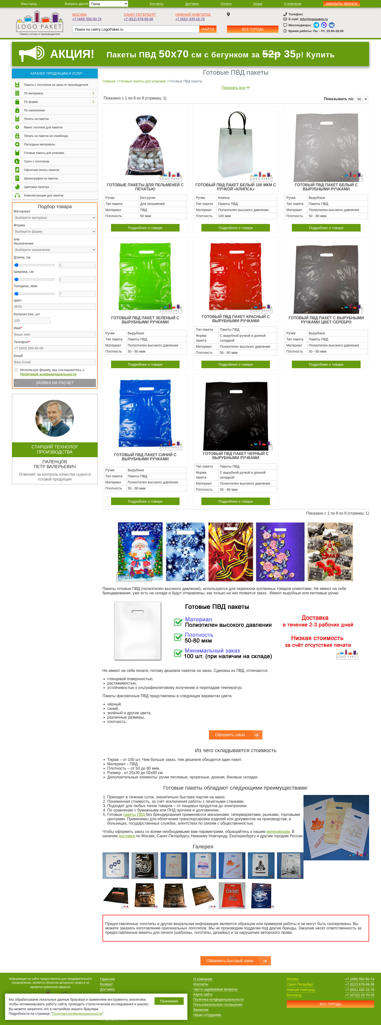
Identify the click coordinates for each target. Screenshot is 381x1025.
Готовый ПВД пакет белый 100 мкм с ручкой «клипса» (236, 187)
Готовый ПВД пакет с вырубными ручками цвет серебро (326, 320)
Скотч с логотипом (36, 161)
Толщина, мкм (25, 286)
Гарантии (107, 979)
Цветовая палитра (36, 187)
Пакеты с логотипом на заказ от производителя (56, 85)
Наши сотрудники (207, 1015)
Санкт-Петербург (140, 15)
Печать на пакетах (36, 119)
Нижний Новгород (192, 15)
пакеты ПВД (134, 814)
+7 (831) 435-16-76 (190, 19)
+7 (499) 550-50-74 (86, 19)
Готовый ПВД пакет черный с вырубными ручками (235, 456)
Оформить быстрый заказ (230, 961)
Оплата (226, 4)
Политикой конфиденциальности (48, 374)
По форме (31, 102)
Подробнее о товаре (145, 228)
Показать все (236, 88)
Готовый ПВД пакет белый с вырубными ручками (326, 187)
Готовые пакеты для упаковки (44, 153)
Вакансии (200, 1010)
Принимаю (169, 1001)
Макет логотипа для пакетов (43, 127)
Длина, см (22, 257)
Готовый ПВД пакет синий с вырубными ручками (145, 457)
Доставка (192, 4)
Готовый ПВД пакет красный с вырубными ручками (236, 319)
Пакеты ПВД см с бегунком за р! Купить (221, 54)
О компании (293, 4)
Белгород (294, 995)
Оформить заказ (230, 735)
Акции (257, 4)
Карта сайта (202, 994)
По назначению (34, 110)
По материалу (33, 93)
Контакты (156, 4)
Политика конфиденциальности (218, 999)
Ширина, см (24, 272)
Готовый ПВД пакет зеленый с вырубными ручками (145, 320)
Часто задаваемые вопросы (215, 989)
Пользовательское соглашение (217, 1005)
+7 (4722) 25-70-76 (359, 995)
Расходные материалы (39, 144)
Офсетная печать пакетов (41, 170)
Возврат (106, 984)
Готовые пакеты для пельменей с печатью (145, 187)
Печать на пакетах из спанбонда (46, 136)
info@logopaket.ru (314, 19)
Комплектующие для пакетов (43, 195)
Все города (252, 29)
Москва (79, 15)
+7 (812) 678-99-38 (138, 19)
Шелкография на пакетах (41, 178)
